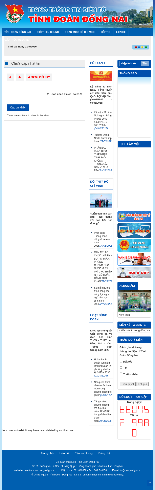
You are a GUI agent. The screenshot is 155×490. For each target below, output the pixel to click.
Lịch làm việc (130, 144)
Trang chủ (47, 453)
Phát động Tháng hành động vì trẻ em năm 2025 (103, 239)
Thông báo (128, 73)
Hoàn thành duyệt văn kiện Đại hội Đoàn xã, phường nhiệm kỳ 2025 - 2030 (103, 367)
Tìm (145, 63)
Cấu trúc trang (84, 453)
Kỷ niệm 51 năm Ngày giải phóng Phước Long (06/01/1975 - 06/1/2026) (103, 120)
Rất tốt (127, 361)
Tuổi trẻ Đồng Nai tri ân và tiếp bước (103, 138)
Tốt (125, 367)
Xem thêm (125, 314)
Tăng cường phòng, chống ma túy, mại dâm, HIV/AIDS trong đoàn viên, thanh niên (103, 411)
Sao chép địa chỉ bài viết (64, 94)
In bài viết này (39, 77)
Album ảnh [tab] (127, 285)
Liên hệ (120, 32)
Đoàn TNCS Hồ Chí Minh (80, 32)
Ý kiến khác (130, 374)
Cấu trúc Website (16, 39)
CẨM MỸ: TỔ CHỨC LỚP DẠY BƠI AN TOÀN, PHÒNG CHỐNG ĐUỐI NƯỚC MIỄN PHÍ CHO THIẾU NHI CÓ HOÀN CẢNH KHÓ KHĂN (103, 267)
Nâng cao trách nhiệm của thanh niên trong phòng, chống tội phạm (103, 388)
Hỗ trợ (105, 32)
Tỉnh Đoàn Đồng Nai (17, 32)
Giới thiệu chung (48, 32)
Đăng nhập (105, 453)
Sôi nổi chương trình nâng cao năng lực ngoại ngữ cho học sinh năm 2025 (103, 295)
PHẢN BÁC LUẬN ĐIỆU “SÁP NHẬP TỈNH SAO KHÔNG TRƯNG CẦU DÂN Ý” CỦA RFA (103, 159)
